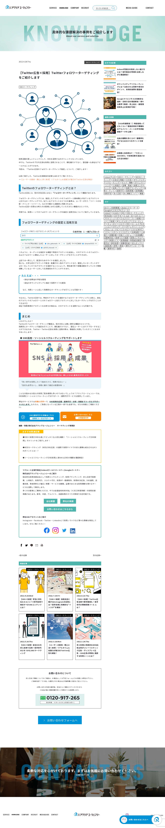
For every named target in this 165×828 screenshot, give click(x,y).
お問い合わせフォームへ (62, 719)
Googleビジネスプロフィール (116, 210)
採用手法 (108, 193)
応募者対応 (108, 237)
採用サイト (114, 240)
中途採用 (135, 232)
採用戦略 (139, 191)
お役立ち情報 (118, 180)
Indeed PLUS (109, 177)
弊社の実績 (68, 500)
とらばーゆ (128, 216)
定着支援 (113, 235)
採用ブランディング (134, 188)
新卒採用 (115, 243)
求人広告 (117, 193)
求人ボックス (137, 243)
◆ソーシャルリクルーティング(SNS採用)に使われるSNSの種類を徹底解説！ (54, 456)
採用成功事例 (135, 240)
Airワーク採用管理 (111, 207)
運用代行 (111, 248)
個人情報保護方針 (52, 689)
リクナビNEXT (136, 229)
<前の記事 (23, 554)
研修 (115, 246)
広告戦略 (139, 235)
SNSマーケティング (93, 62)
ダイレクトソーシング (135, 226)
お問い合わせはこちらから (60, 508)
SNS (123, 213)
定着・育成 (127, 185)
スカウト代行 (124, 224)
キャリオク (112, 224)
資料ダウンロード (133, 246)
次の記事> (97, 554)
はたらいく (139, 216)
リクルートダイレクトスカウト (116, 232)
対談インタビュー (126, 235)
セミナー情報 (127, 182)
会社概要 (50, 500)
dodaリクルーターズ (130, 207)
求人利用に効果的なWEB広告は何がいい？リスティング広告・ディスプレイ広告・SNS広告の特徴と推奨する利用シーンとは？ (88, 649)
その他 (128, 180)
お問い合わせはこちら (83, 416)
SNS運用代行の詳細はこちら (41, 416)
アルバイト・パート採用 (131, 218)
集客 (142, 193)
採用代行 (120, 191)
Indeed (107, 213)
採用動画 (124, 240)
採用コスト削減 (122, 237)
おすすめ (117, 216)
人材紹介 (116, 185)
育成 (121, 246)
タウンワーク (118, 226)
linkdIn (116, 213)
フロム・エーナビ (111, 229)
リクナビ (124, 229)
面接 (119, 248)
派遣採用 (108, 246)
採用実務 (129, 191)
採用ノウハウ (118, 188)
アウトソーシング (111, 218)
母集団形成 (125, 243)
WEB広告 (108, 216)
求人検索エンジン (130, 193)
